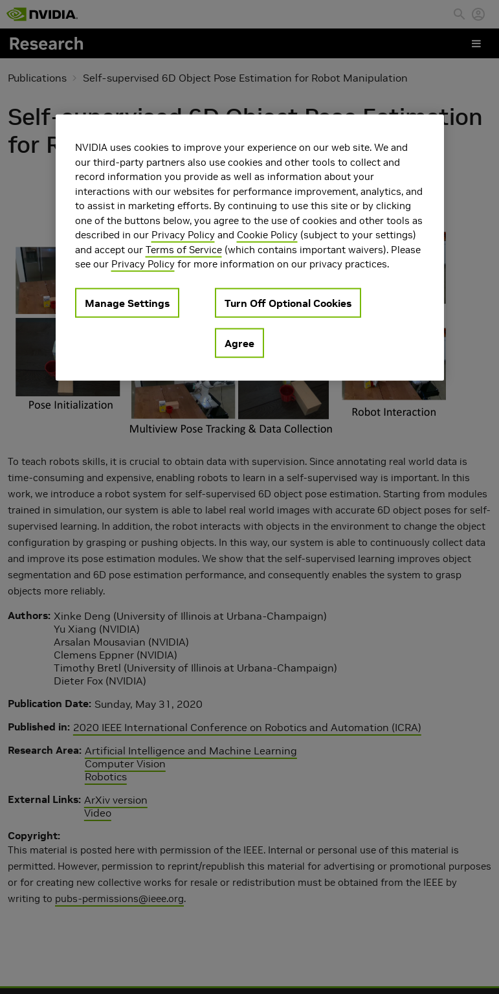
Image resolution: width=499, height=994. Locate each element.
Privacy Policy (183, 235)
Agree (239, 342)
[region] (250, 248)
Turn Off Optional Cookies (288, 302)
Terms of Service (184, 249)
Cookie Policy (267, 235)
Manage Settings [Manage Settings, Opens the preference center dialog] (127, 302)
